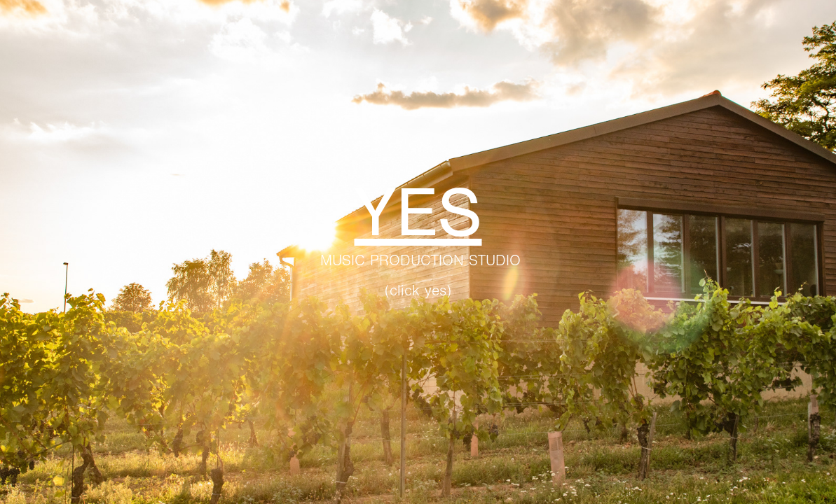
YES (418, 213)
